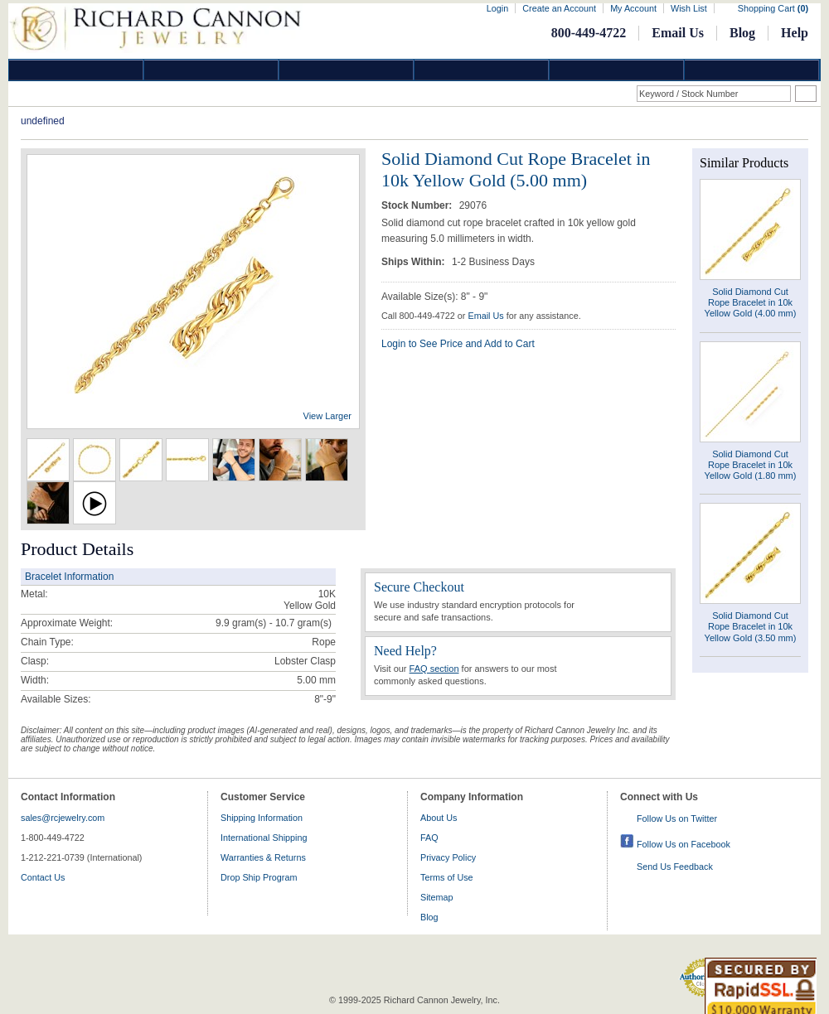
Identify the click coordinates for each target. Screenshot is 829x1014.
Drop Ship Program (259, 877)
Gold (211, 70)
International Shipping (264, 838)
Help (794, 33)
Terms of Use (446, 877)
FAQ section (434, 669)
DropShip (752, 70)
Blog (742, 33)
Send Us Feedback (675, 867)
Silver (346, 70)
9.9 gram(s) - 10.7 (255, 623)
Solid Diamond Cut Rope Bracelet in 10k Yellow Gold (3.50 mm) (751, 626)
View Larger (327, 416)
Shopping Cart (773, 8)
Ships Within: (414, 262)
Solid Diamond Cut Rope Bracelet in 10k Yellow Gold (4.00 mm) (751, 302)
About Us (438, 818)
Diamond (76, 70)
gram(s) (274, 623)
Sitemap (436, 897)
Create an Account (559, 8)
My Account (633, 8)
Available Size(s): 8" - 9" (434, 296)
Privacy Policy (448, 857)
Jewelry (481, 70)
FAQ (429, 838)
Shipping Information (262, 818)
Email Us (678, 33)
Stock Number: (418, 205)
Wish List (689, 8)
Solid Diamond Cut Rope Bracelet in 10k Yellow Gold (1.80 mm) (751, 464)
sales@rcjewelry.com (62, 818)
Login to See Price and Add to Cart (458, 344)
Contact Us (43, 877)
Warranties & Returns (263, 857)
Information (617, 70)
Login (497, 8)
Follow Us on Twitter (677, 818)
